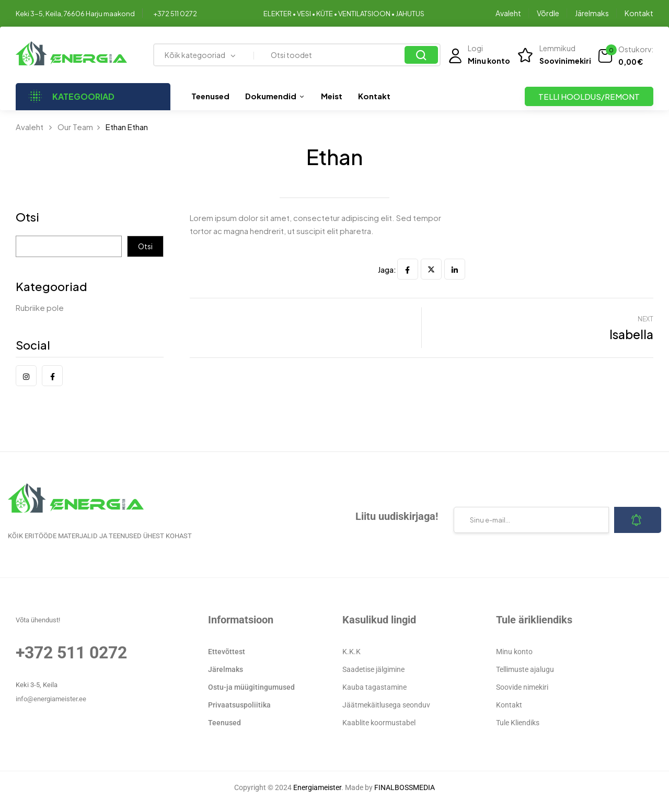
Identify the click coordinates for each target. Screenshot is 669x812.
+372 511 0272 (175, 13)
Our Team (75, 127)
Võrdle (548, 13)
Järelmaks (592, 13)
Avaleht (508, 13)
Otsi (27, 217)
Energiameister (317, 787)
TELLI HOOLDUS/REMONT (589, 96)
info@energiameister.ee (51, 699)
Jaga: (387, 269)
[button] (625, 55)
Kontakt (639, 13)
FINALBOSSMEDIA (404, 787)
